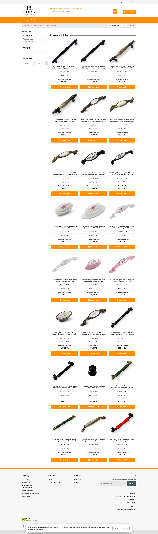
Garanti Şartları (27, 488)
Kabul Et (125, 528)
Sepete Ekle (64, 87)
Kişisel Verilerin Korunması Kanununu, (80, 527)
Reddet (116, 528)
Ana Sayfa (26, 20)
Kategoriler (36, 20)
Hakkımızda (77, 479)
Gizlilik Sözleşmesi (28, 482)
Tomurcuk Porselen (30, 52)
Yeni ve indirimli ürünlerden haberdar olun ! (123, 479)
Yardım (50, 479)
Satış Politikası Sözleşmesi (30, 493)
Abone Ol (132, 483)
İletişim (76, 482)
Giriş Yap (132, 2)
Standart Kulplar (28, 42)
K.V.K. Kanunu (26, 479)
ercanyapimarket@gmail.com (125, 509)
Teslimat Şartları (27, 490)
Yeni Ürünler (26, 496)
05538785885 (131, 502)
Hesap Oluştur (122, 2)
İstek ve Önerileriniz (54, 482)
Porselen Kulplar (28, 39)
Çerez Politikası (27, 485)
